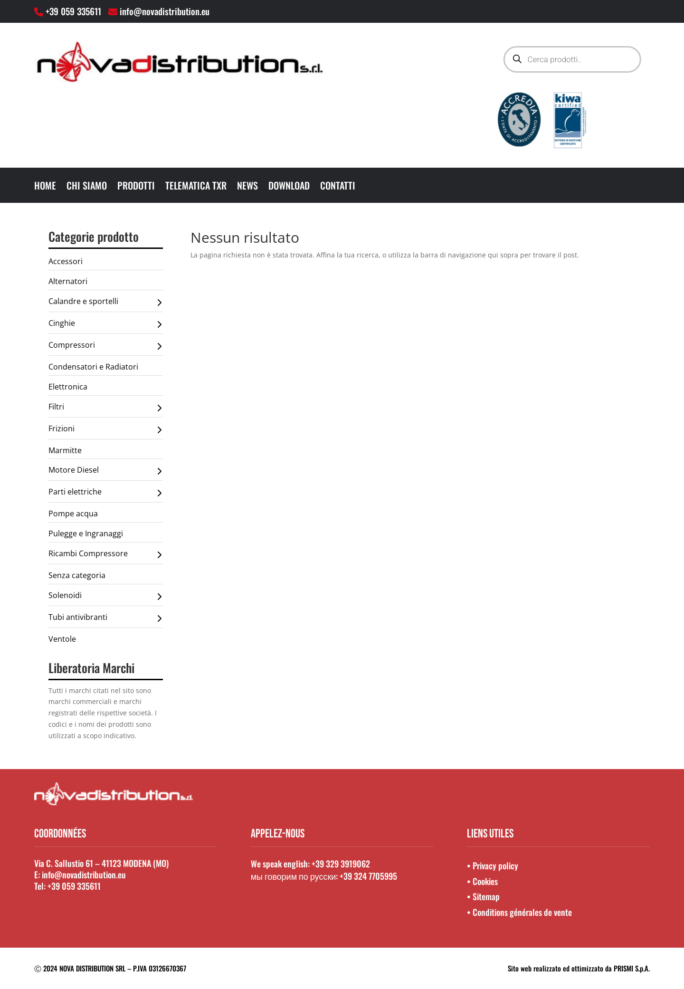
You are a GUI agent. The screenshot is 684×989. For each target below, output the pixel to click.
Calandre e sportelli (105, 302)
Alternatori (67, 281)
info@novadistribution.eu (164, 11)
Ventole (62, 639)
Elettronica (67, 386)
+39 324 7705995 (368, 876)
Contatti (337, 187)
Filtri (105, 408)
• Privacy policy (492, 865)
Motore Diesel (105, 471)
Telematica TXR (196, 187)
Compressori (105, 346)
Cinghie (105, 324)
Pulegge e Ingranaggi (85, 533)
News (247, 187)
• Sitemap (483, 896)
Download (289, 187)
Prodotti (136, 187)
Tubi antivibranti (105, 618)
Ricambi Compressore (105, 554)
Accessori (65, 261)
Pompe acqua (73, 513)
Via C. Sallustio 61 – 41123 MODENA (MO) (101, 863)
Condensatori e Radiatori (93, 366)
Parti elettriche (105, 493)
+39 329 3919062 (341, 863)
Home (45, 187)
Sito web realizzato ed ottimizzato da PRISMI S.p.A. (579, 968)
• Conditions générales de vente (519, 912)
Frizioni (105, 430)
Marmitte (65, 450)
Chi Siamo (86, 187)
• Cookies (482, 881)
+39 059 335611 (76, 11)
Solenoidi (105, 596)
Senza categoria (76, 575)
